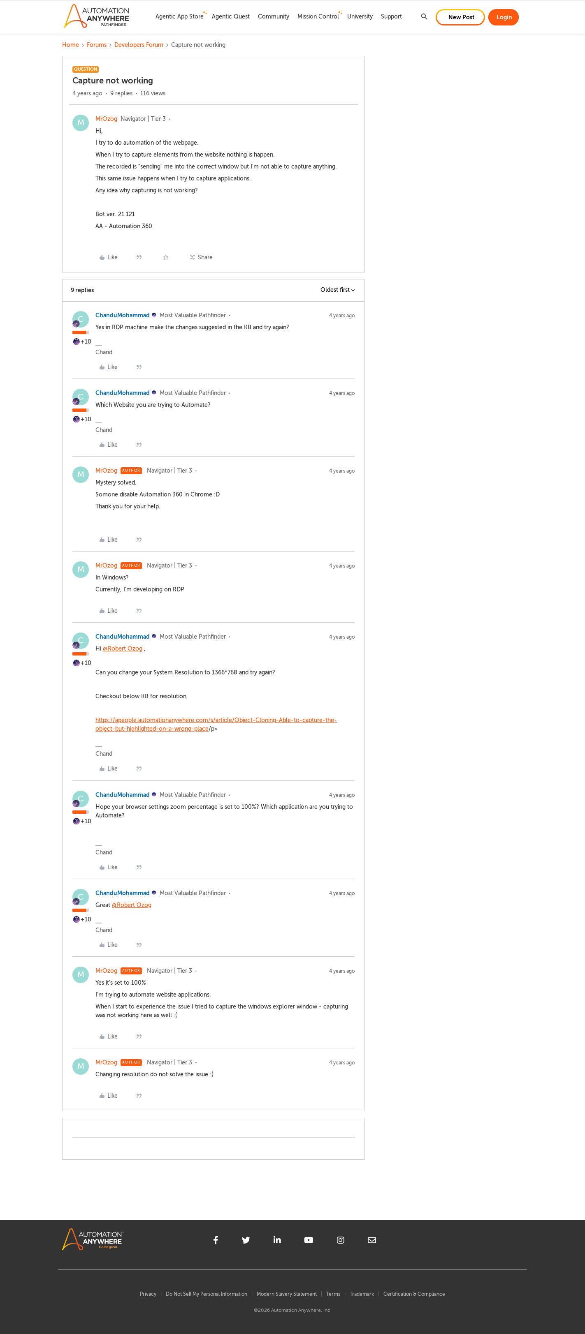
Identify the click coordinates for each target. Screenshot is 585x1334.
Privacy (148, 1294)
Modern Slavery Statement (287, 1294)
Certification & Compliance (414, 1294)
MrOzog (106, 119)
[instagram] (340, 1241)
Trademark (362, 1294)
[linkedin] (277, 1241)
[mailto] (372, 1241)
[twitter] (246, 1241)
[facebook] (215, 1241)
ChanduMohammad (122, 315)
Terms (333, 1294)
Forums (97, 45)
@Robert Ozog (122, 649)
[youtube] (308, 1241)
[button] (460, 17)
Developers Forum (138, 45)
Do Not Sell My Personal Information (206, 1294)
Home (70, 45)
